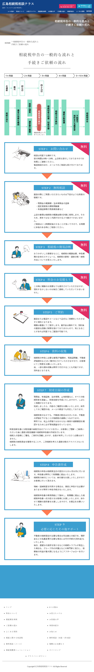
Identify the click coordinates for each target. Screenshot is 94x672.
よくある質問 (80, 11)
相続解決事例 (42, 11)
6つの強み (11, 11)
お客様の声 (51, 11)
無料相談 (89, 11)
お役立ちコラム (31, 11)
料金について (20, 11)
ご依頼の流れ (61, 11)
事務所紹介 (70, 11)
